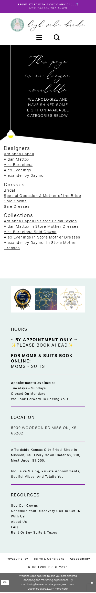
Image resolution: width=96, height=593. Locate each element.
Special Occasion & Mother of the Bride (42, 197)
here (65, 589)
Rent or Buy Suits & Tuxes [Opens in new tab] (34, 533)
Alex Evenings (17, 171)
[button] (39, 38)
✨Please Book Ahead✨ (42, 346)
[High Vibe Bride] (48, 26)
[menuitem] (39, 38)
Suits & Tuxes (56, 8)
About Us (19, 522)
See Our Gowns (24, 506)
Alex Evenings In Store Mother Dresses (42, 238)
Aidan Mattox (16, 160)
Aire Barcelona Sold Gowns (30, 233)
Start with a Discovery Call (51, 4)
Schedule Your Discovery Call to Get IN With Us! (45, 514)
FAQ (14, 527)
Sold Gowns (15, 202)
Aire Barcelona (18, 166)
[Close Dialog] (91, 583)
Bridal (9, 191)
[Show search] (56, 38)
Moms (18, 367)
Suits (38, 367)
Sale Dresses (16, 207)
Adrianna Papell (19, 155)
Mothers (35, 8)
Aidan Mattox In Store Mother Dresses (41, 227)
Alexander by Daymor (24, 176)
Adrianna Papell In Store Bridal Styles (40, 222)
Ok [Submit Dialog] (5, 583)
